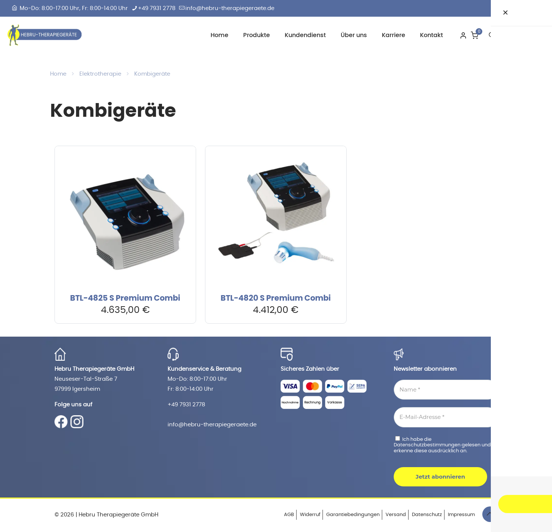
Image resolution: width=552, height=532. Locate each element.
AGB (289, 514)
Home (58, 74)
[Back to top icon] (490, 514)
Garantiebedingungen (353, 514)
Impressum (461, 514)
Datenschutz (427, 514)
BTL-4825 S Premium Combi (125, 298)
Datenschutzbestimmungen (428, 445)
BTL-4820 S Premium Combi (276, 298)
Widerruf (310, 514)
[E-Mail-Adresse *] (446, 417)
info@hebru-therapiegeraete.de (212, 424)
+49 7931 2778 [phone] (156, 8)
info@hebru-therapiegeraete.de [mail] (229, 8)
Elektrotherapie (100, 74)
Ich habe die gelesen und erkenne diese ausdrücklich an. (442, 444)
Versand (396, 514)
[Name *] (446, 390)
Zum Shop (522, 35)
